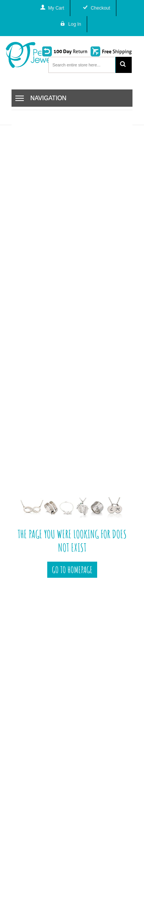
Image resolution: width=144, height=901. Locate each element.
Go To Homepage (72, 569)
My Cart (56, 8)
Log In (74, 24)
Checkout (100, 8)
